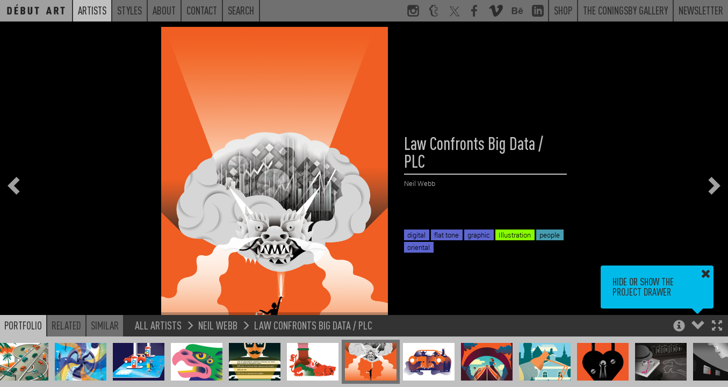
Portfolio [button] (23, 325)
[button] (717, 326)
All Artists (158, 325)
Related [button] (66, 325)
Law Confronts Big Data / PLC (313, 325)
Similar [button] (105, 325)
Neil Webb (217, 325)
